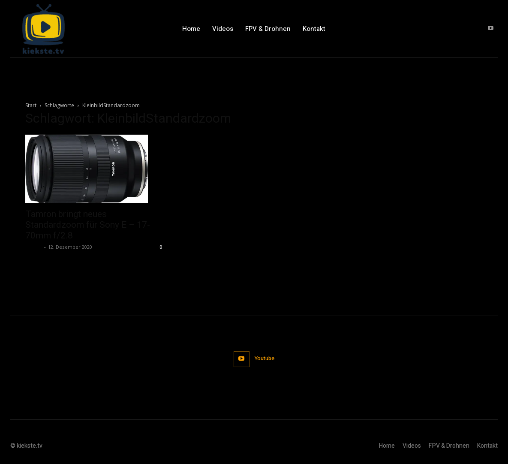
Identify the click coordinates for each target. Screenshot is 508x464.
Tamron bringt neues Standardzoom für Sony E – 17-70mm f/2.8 (87, 225)
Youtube (265, 359)
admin (33, 247)
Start (30, 105)
